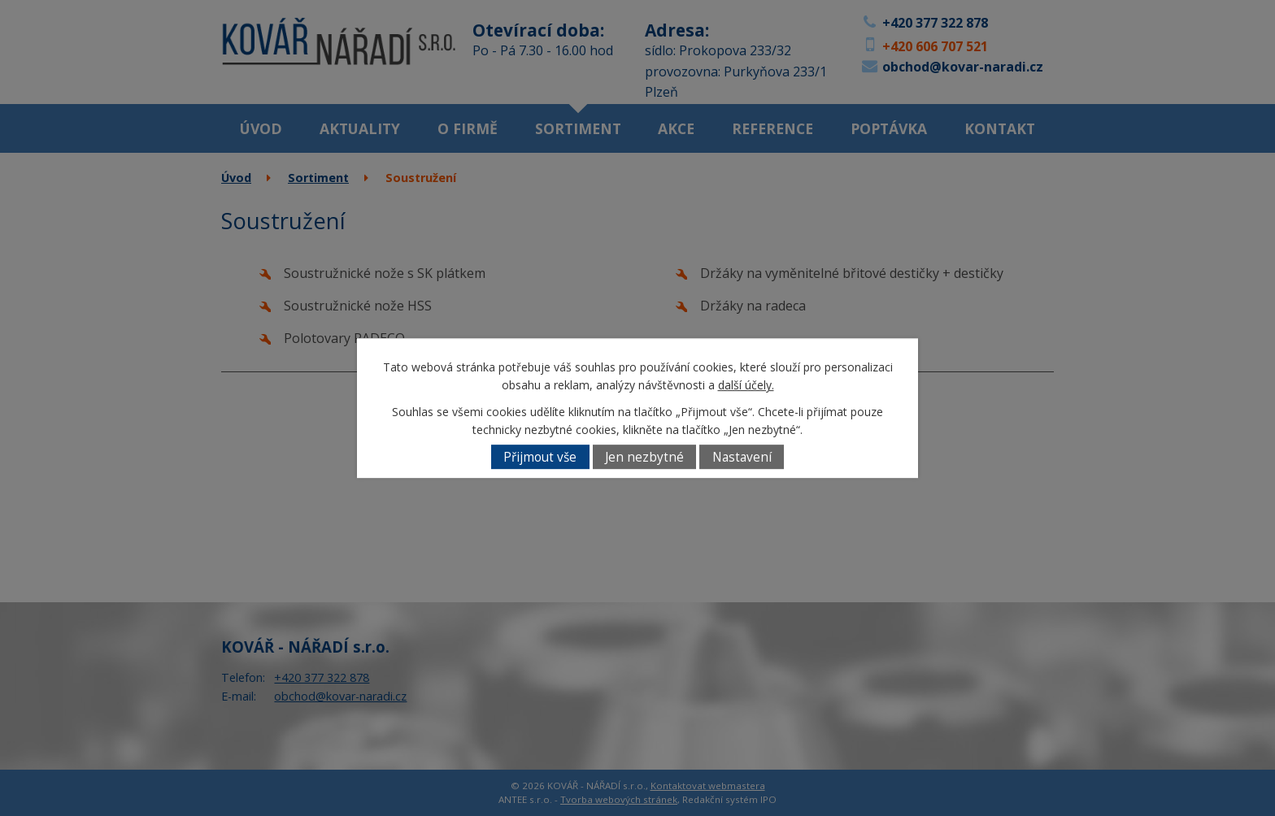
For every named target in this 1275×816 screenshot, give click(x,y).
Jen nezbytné (644, 457)
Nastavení (742, 457)
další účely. (746, 385)
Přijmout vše (540, 457)
